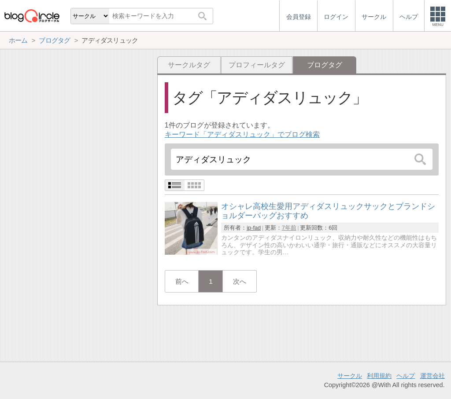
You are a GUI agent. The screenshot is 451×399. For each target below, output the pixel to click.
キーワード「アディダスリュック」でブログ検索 (242, 134)
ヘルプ (405, 375)
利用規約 (379, 375)
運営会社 (432, 375)
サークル (349, 375)
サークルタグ (189, 65)
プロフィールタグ (257, 65)
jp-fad (254, 227)
